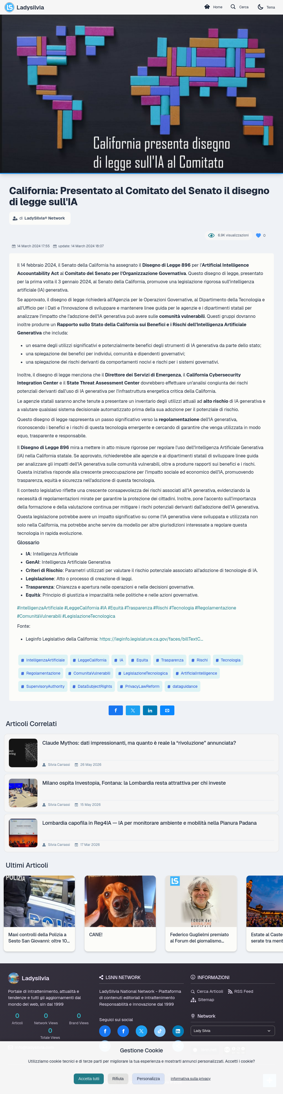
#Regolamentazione (215, 608)
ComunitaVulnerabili (89, 673)
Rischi (200, 660)
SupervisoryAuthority (43, 686)
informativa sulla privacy (191, 1085)
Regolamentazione (40, 673)
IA (118, 660)
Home (204, 7)
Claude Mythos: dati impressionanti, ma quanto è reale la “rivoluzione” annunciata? (140, 743)
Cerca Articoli (207, 991)
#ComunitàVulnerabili (39, 616)
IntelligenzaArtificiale (43, 660)
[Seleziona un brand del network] (233, 1032)
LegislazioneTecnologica (143, 673)
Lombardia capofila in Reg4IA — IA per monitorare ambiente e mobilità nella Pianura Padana (150, 823)
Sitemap (202, 999)
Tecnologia (228, 660)
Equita (139, 660)
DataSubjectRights (92, 686)
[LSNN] (105, 1046)
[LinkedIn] (178, 1031)
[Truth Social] (178, 1046)
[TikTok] (160, 1031)
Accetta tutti (88, 1086)
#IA (103, 608)
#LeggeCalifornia (81, 608)
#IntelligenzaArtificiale (40, 608)
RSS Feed (241, 991)
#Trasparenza (138, 608)
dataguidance (183, 686)
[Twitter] (141, 1031)
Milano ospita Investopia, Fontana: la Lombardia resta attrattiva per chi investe (135, 783)
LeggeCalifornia (90, 660)
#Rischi (161, 608)
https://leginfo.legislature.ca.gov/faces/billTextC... (151, 639)
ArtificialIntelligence (196, 673)
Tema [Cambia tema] (265, 7)
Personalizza (148, 1086)
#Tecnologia (182, 608)
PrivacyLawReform (140, 686)
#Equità (115, 608)
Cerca (234, 7)
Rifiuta (118, 1086)
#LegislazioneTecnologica (89, 616)
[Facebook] (105, 1031)
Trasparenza (170, 660)
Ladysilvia (24, 7)
